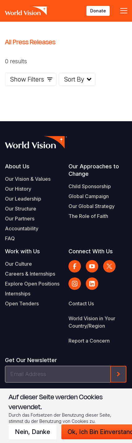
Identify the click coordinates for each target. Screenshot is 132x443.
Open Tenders (22, 303)
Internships (17, 293)
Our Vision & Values (28, 179)
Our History (18, 189)
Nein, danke (32, 432)
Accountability (21, 228)
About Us (17, 166)
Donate (98, 10)
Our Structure (20, 209)
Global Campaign (88, 196)
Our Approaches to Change (93, 170)
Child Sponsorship (89, 186)
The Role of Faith (88, 216)
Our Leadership (23, 199)
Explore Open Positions (32, 284)
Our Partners (19, 218)
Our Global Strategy (91, 206)
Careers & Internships (30, 274)
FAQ (10, 238)
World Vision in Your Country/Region (91, 322)
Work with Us (22, 251)
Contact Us (81, 303)
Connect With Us (90, 251)
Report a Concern (89, 341)
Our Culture (18, 264)
